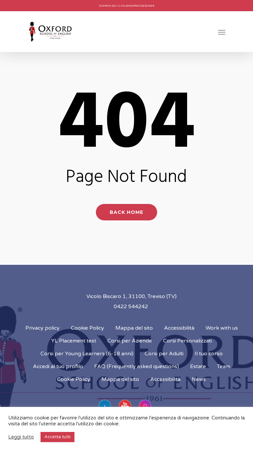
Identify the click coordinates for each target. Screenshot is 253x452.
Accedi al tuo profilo (58, 366)
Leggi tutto (21, 437)
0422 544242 (131, 306)
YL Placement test (73, 341)
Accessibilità (179, 328)
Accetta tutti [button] (57, 436)
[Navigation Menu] (221, 32)
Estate (198, 366)
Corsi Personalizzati (187, 341)
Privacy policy (42, 328)
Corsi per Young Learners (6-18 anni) (87, 353)
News (199, 379)
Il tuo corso (209, 353)
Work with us (222, 328)
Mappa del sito (134, 328)
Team (223, 366)
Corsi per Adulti (164, 353)
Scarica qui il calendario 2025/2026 (126, 5)
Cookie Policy (87, 328)
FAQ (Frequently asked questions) (136, 366)
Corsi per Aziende (129, 341)
